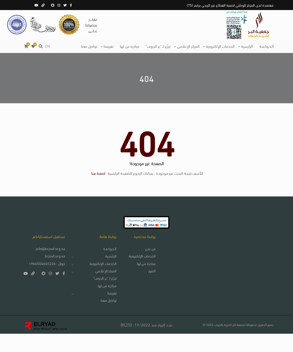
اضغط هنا (98, 182)
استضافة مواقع (42, 346)
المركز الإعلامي (188, 45)
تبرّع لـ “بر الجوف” (158, 45)
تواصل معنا (89, 45)
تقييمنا (109, 45)
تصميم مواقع (59, 346)
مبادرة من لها (129, 45)
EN (47, 46)
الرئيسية (247, 45)
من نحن (147, 265)
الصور (148, 287)
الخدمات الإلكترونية (220, 45)
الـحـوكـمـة (266, 45)
